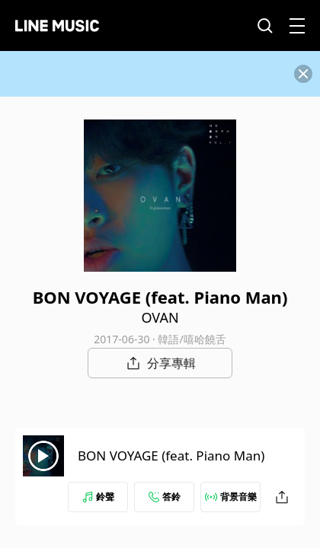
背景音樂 (231, 496)
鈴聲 (98, 496)
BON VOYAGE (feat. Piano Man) (171, 455)
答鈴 (165, 496)
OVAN (159, 317)
